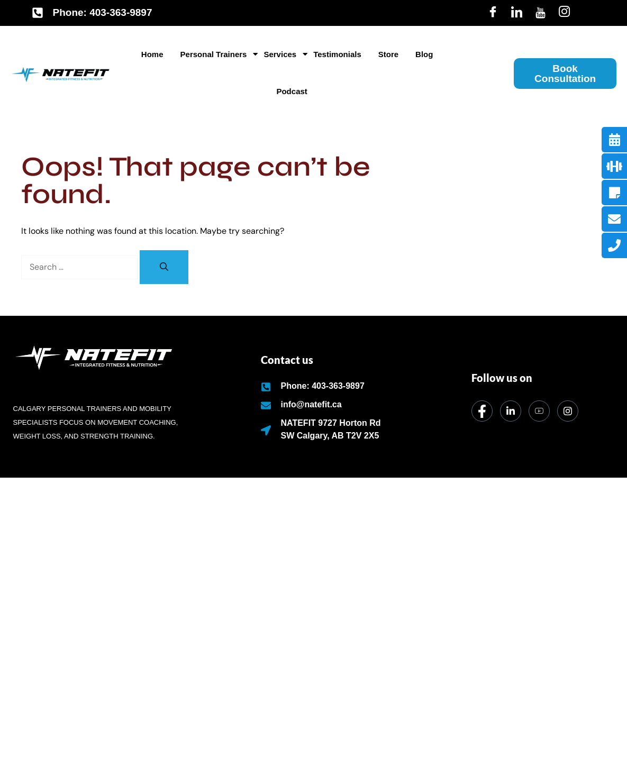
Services (281, 54)
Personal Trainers (215, 54)
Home (152, 54)
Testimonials (337, 54)
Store (388, 54)
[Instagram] (567, 411)
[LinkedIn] (516, 13)
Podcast (291, 91)
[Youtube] (540, 13)
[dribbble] (539, 411)
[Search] (164, 267)
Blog (424, 54)
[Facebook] (493, 13)
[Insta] (564, 13)
